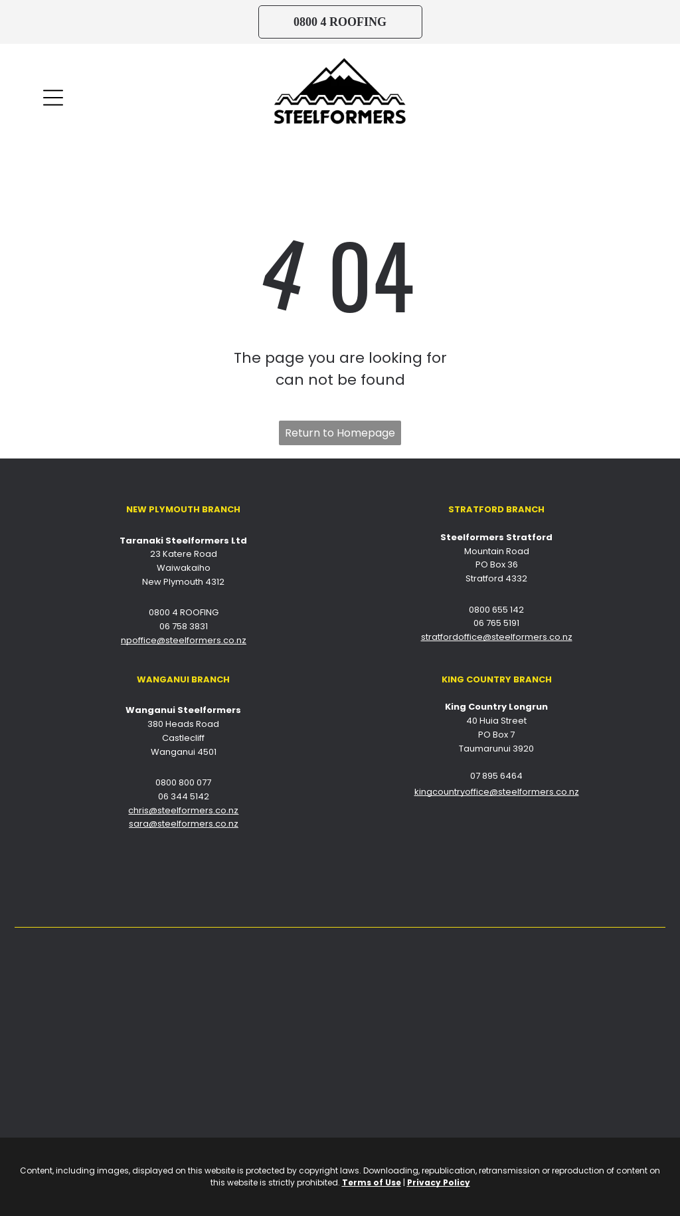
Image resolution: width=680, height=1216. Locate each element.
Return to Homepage (340, 433)
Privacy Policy (438, 1182)
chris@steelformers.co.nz (183, 810)
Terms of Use (371, 1182)
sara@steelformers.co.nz (183, 823)
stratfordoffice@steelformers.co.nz (496, 637)
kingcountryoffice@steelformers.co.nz (496, 791)
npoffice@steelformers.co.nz (183, 640)
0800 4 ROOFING (183, 612)
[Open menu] (53, 98)
